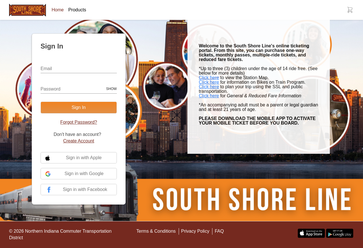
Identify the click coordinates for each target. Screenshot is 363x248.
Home (58, 9)
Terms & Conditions (156, 231)
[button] (350, 10)
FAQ (219, 231)
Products (77, 9)
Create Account (78, 140)
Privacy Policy (195, 231)
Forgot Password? (78, 122)
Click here (209, 77)
